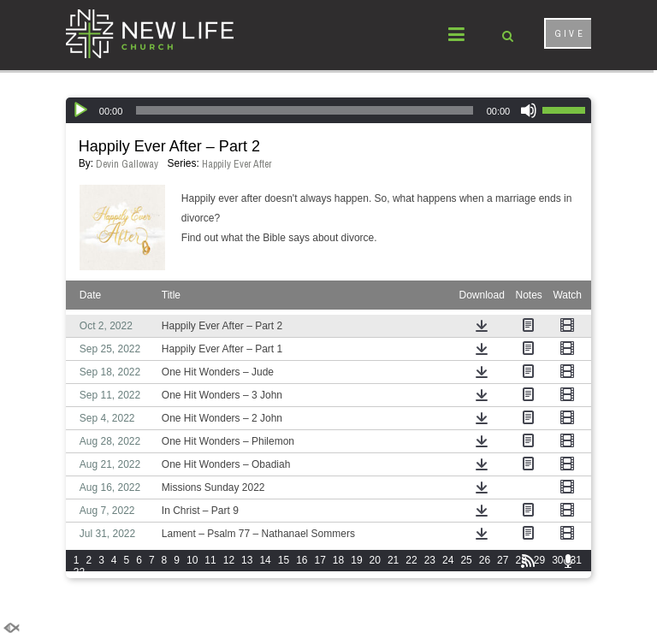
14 (264, 560)
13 (246, 560)
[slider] (304, 110)
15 (283, 560)
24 (447, 560)
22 (411, 560)
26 (484, 560)
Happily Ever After (237, 164)
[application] (328, 110)
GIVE (570, 33)
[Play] (80, 110)
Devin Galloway (127, 164)
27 (502, 560)
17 (320, 560)
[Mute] (528, 110)
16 (301, 560)
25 (465, 560)
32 (79, 572)
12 (228, 560)
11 (210, 560)
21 (393, 560)
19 (356, 560)
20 (375, 560)
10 (192, 560)
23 (429, 560)
